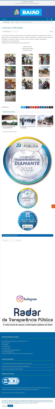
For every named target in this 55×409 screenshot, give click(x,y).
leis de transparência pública (24, 395)
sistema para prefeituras (19, 393)
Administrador (7, 37)
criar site (10, 393)
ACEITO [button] (10, 405)
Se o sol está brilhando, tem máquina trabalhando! (27, 3)
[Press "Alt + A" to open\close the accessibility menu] (53, 206)
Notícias (51, 37)
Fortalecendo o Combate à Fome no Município (12, 371)
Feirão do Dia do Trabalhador (45, 132)
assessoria (35, 393)
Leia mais (17, 403)
